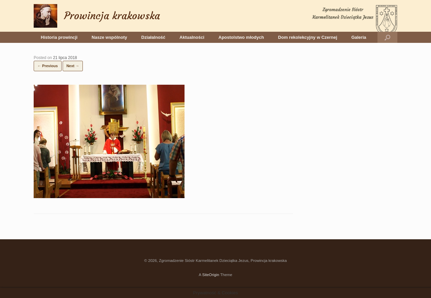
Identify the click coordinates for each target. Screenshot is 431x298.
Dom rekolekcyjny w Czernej (307, 37)
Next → (72, 66)
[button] (387, 37)
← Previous (47, 66)
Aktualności (191, 37)
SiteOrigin (210, 275)
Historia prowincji (59, 37)
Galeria (358, 37)
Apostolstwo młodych (241, 37)
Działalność (153, 37)
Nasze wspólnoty (109, 37)
